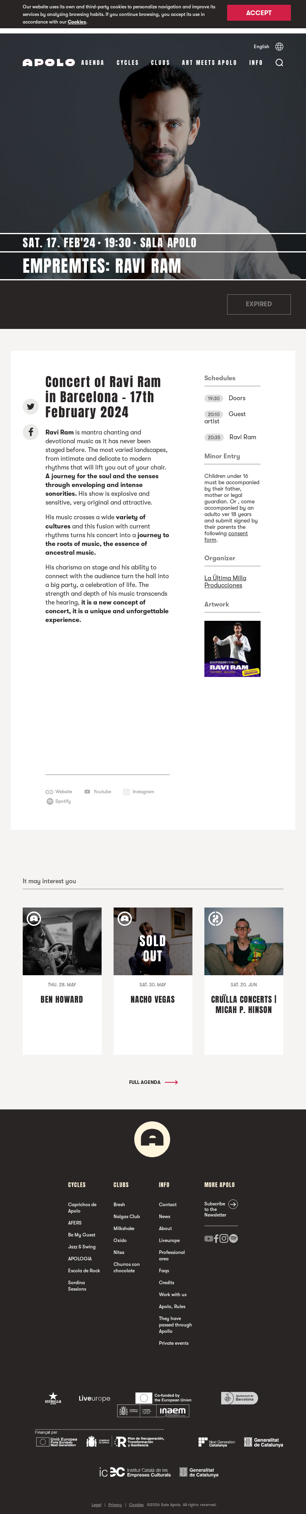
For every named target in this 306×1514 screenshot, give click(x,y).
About (165, 1223)
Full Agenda (153, 1077)
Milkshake (124, 1223)
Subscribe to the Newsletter (215, 1204)
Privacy (115, 1500)
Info (256, 57)
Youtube (102, 787)
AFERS (75, 1218)
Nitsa (119, 1247)
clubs (160, 57)
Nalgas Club (127, 1212)
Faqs (164, 1266)
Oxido (120, 1235)
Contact (168, 1200)
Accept (259, 14)
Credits (166, 1278)
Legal (96, 1500)
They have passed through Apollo (175, 1320)
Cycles (128, 57)
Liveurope (169, 1235)
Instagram (143, 787)
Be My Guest (81, 1230)
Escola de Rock (84, 1266)
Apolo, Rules (172, 1302)
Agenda (93, 57)
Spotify (63, 796)
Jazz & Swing (82, 1242)
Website (63, 787)
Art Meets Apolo (209, 57)
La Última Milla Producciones (225, 576)
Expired (259, 299)
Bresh (119, 1200)
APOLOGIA (80, 1254)
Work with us (172, 1290)
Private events (173, 1338)
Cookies (77, 22)
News (164, 1212)
